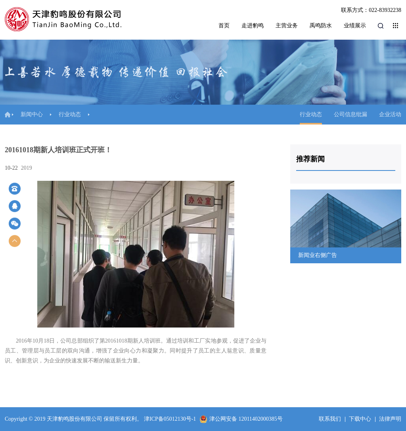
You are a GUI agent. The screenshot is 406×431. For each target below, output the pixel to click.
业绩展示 (355, 26)
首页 (224, 26)
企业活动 (390, 114)
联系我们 (330, 419)
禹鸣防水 (321, 26)
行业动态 (70, 114)
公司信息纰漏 (350, 114)
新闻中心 (32, 114)
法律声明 (390, 419)
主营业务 (287, 26)
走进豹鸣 (252, 26)
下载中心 (360, 419)
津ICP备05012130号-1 (170, 419)
